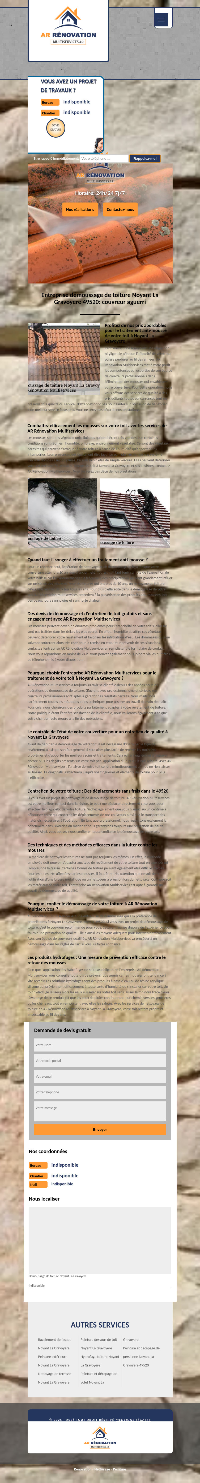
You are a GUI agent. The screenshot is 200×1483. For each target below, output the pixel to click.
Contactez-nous (120, 209)
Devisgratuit (55, 127)
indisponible (77, 101)
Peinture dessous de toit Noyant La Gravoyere (99, 1343)
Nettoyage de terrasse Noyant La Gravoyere (54, 1378)
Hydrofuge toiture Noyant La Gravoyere (100, 1361)
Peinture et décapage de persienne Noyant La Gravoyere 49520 (141, 1357)
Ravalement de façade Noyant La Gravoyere (54, 1343)
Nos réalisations (80, 209)
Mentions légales (133, 1420)
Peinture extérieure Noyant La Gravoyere (54, 1361)
